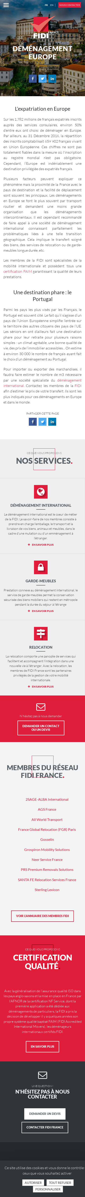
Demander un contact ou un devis (40, 727)
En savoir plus (42, 1046)
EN (51, 5)
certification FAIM (17, 271)
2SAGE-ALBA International (47, 799)
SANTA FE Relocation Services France (47, 879)
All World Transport (47, 819)
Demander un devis (45, 1114)
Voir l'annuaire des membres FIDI (42, 916)
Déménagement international (40, 505)
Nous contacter (69, 5)
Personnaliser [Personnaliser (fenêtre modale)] (48, 1189)
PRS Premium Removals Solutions (47, 869)
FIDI (78, 385)
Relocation (40, 647)
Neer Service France (47, 859)
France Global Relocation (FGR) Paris (47, 829)
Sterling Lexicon (47, 889)
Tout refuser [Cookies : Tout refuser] (60, 1183)
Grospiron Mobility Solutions (47, 849)
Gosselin (47, 839)
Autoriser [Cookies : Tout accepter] (33, 1183)
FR (46, 5)
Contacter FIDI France (45, 1127)
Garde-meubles (41, 581)
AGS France (47, 809)
